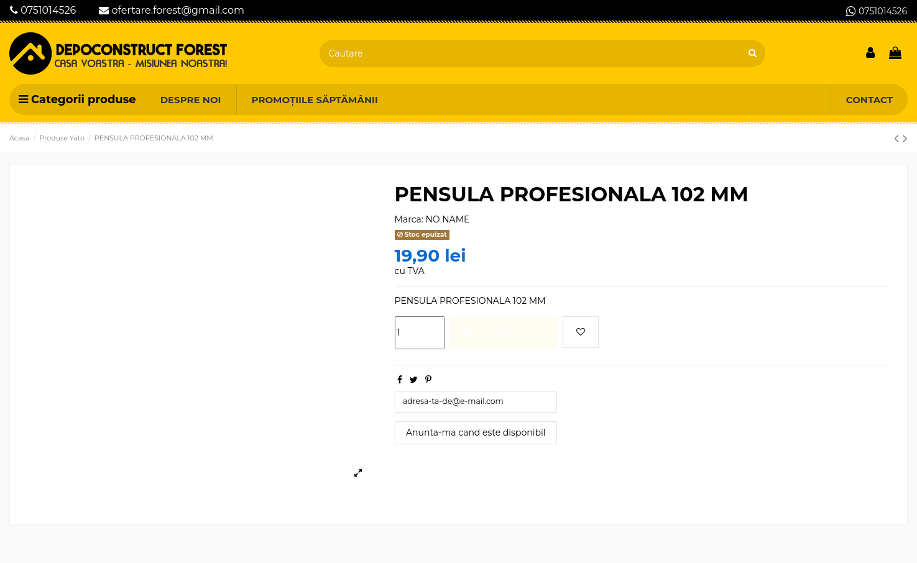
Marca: (409, 219)
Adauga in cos (503, 332)
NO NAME (447, 219)
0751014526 (43, 10)
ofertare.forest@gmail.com (171, 10)
